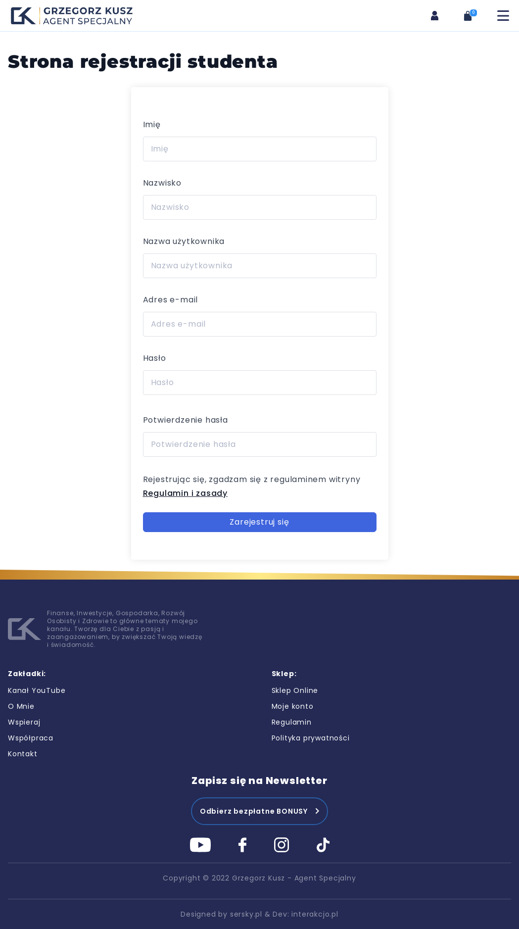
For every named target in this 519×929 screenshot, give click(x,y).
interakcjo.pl (314, 914)
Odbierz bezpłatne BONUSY (254, 811)
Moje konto (293, 706)
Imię (152, 124)
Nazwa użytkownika (184, 241)
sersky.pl (246, 914)
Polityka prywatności (311, 738)
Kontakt (23, 754)
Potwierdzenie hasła (185, 420)
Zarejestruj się (259, 522)
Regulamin (292, 722)
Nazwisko (162, 183)
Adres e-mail (170, 299)
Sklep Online (295, 690)
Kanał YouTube (36, 690)
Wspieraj (24, 722)
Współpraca (30, 738)
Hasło (154, 358)
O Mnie (21, 706)
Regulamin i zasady (185, 493)
